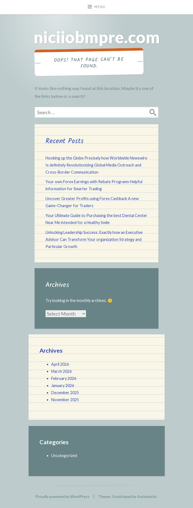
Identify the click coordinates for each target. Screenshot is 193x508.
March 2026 (61, 371)
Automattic (147, 496)
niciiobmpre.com (96, 37)
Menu (100, 7)
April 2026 (60, 364)
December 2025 (65, 392)
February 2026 (63, 378)
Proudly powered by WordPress (62, 496)
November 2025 (65, 399)
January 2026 (62, 385)
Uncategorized (64, 455)
